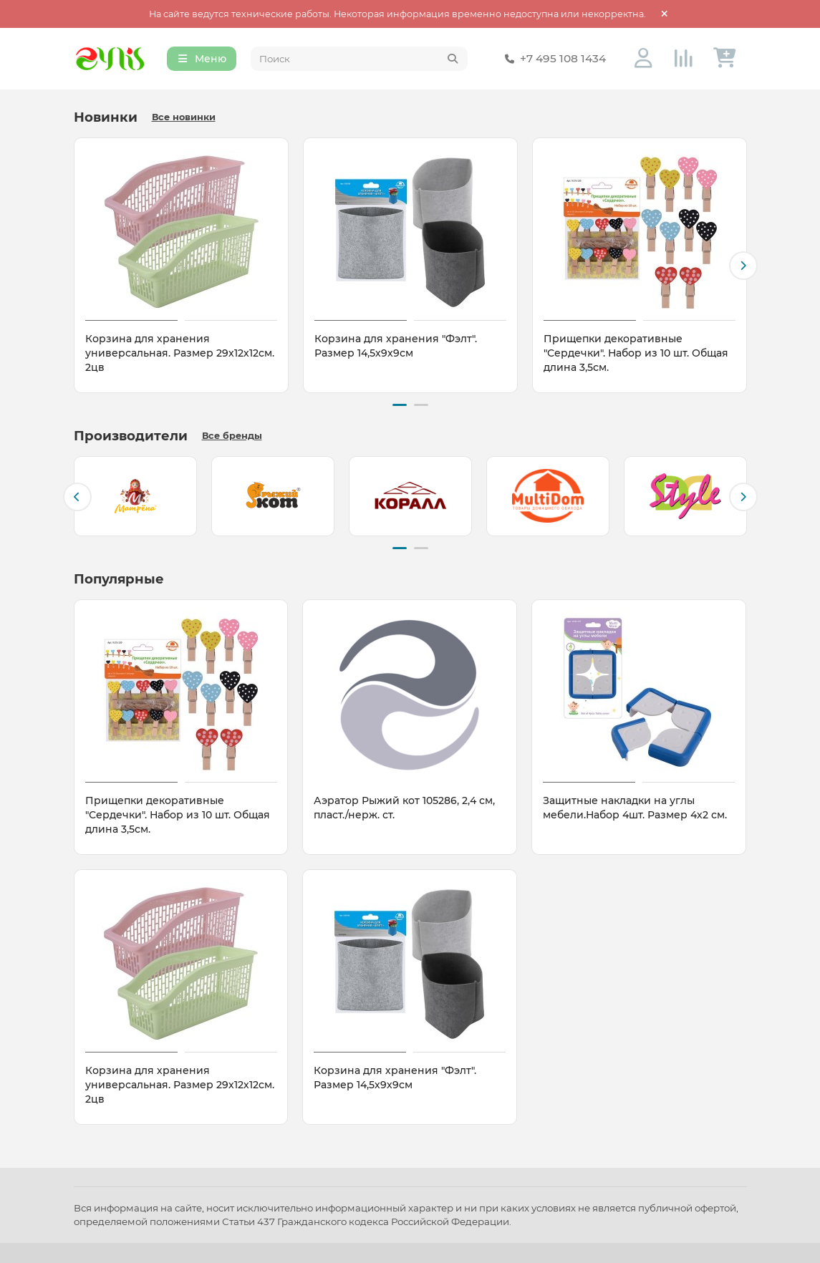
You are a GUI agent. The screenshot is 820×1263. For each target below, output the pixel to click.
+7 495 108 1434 (553, 60)
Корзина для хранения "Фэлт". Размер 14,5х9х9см (395, 348)
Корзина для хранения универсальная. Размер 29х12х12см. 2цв (179, 355)
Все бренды (232, 435)
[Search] (359, 60)
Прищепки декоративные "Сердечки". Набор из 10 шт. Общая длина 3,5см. (636, 355)
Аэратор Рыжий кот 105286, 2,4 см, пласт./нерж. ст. (404, 805)
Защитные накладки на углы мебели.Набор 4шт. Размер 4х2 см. (635, 805)
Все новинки (184, 119)
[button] (743, 267)
